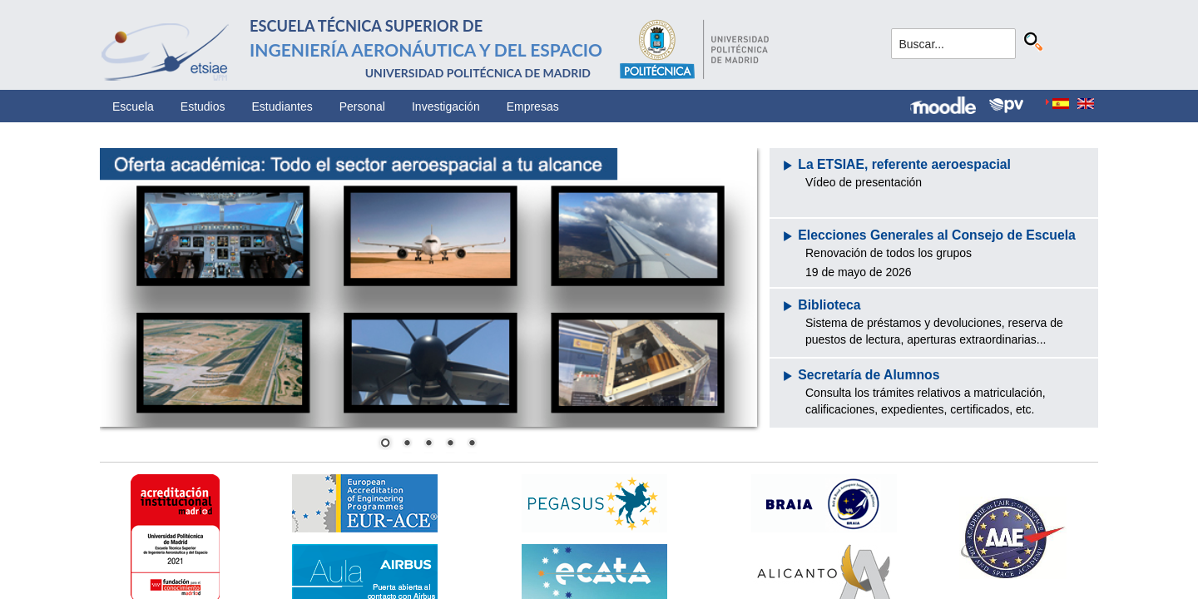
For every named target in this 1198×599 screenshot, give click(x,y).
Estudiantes (282, 106)
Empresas (533, 106)
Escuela (133, 106)
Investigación (446, 106)
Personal (362, 106)
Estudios (203, 106)
